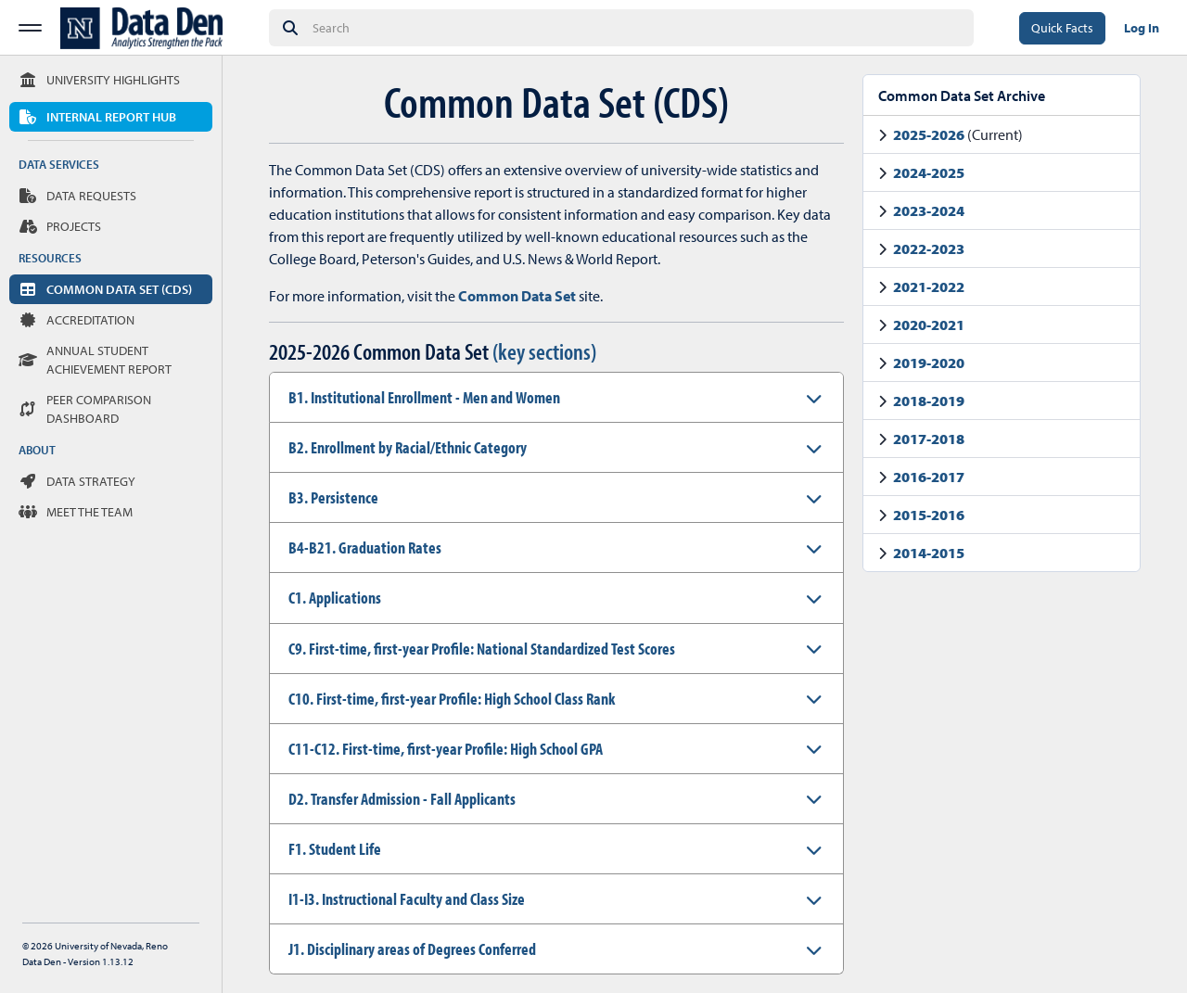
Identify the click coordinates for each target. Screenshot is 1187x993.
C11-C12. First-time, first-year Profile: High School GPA (445, 748)
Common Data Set (517, 295)
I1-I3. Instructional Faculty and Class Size (406, 899)
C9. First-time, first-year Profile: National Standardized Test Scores (481, 648)
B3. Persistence (333, 497)
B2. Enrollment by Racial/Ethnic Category (407, 447)
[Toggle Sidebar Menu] (30, 28)
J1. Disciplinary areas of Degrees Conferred (412, 949)
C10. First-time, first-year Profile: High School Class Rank (451, 698)
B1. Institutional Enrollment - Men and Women (424, 397)
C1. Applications (334, 597)
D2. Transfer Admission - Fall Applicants (402, 798)
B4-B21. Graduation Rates (364, 547)
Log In (1141, 27)
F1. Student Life (334, 848)
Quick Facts (1062, 27)
